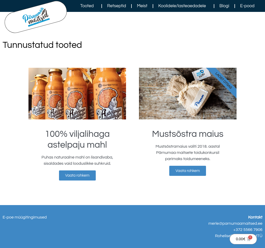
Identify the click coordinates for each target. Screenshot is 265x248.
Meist (142, 6)
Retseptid (116, 6)
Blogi (224, 6)
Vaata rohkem (77, 175)
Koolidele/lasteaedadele (183, 6)
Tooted (88, 6)
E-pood (247, 6)
